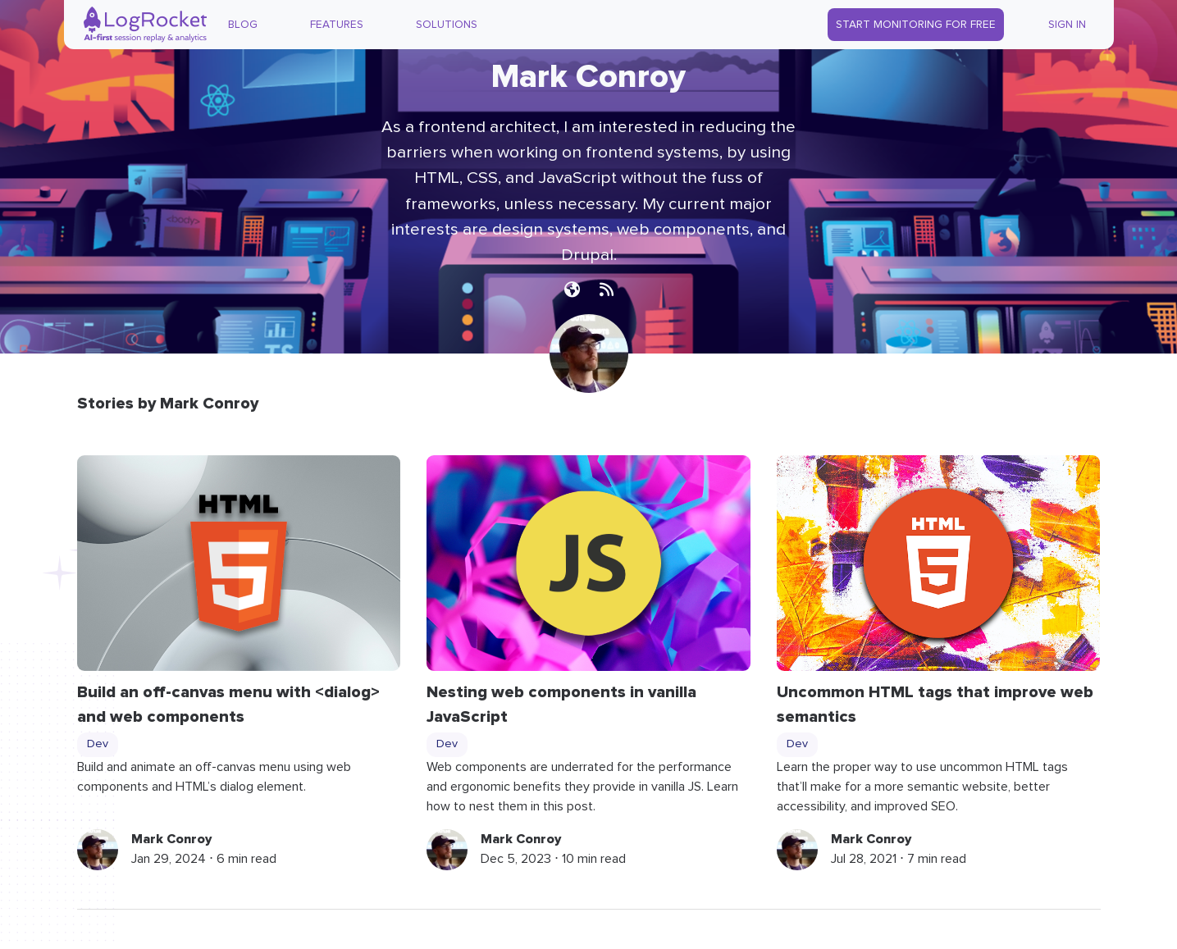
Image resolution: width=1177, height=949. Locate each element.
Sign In (1067, 24)
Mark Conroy (171, 839)
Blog (243, 24)
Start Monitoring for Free (916, 24)
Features (336, 24)
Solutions (446, 24)
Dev (97, 744)
